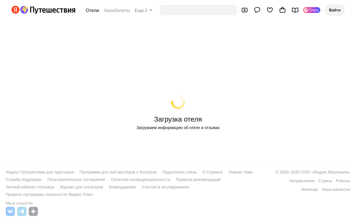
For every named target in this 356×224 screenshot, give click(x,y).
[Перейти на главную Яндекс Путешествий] (48, 9)
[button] (335, 10)
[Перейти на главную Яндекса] (15, 9)
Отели (92, 10)
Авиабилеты (117, 10)
